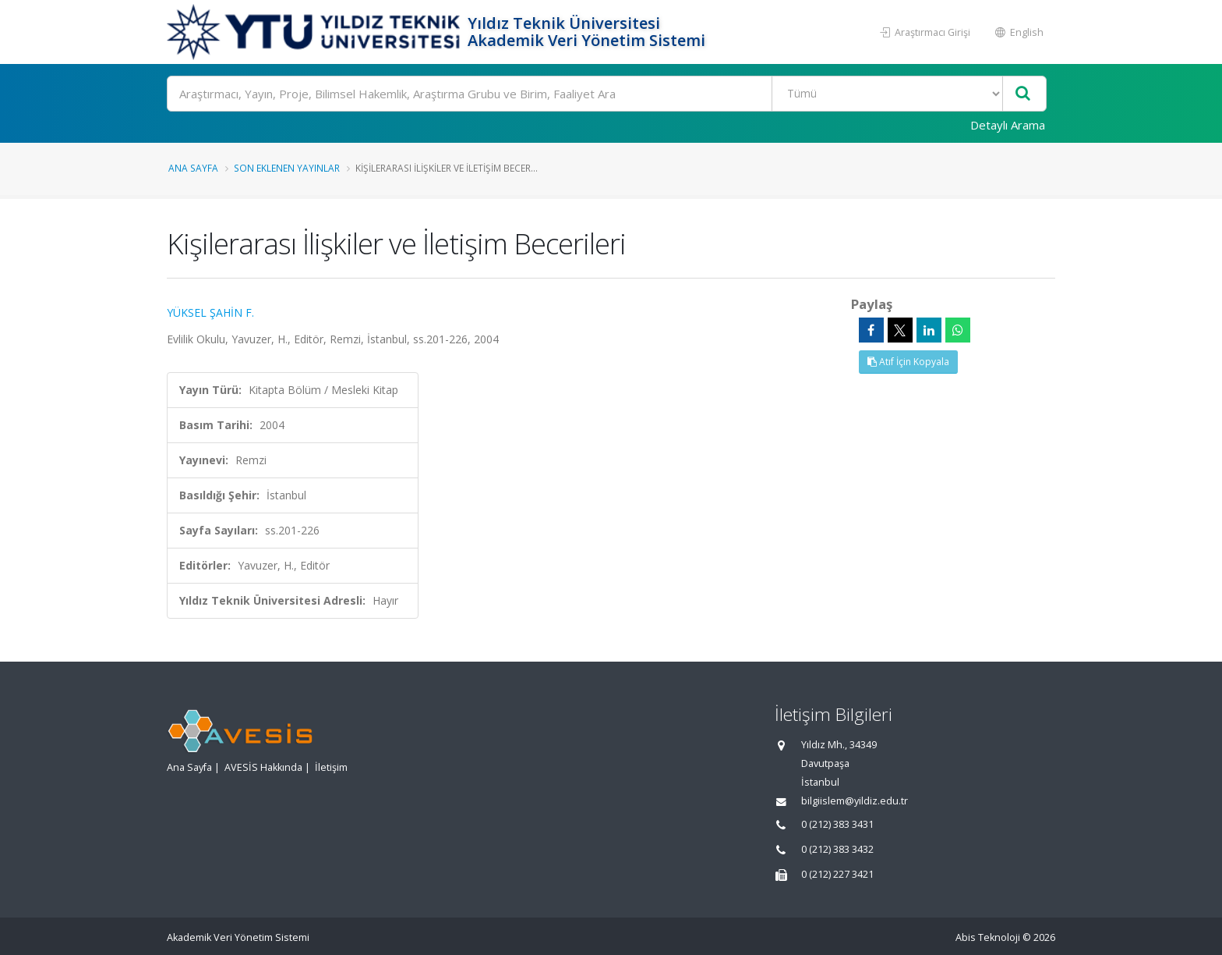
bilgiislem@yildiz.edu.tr (854, 801)
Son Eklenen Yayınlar (287, 168)
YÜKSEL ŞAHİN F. (210, 312)
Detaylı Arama (1007, 125)
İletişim (331, 767)
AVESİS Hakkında (263, 767)
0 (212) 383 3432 (837, 849)
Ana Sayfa (193, 168)
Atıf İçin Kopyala (908, 361)
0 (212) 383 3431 (837, 824)
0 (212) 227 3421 (837, 874)
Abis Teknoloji (987, 937)
